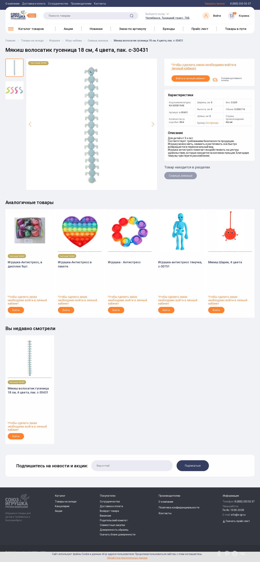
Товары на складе (66, 501)
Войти (16, 310)
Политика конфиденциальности (179, 507)
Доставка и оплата (33, 3)
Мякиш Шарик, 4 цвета (225, 262)
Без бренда (211, 123)
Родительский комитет (114, 520)
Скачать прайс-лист (236, 521)
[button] (30, 124)
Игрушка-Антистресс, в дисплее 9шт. (25, 264)
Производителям (81, 3)
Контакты (100, 3)
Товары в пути (235, 29)
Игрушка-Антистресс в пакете (75, 264)
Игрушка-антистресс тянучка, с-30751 (180, 264)
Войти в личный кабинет (190, 78)
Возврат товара (109, 510)
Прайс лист (200, 29)
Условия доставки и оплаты (227, 79)
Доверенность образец (114, 529)
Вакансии (105, 515)
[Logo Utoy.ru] (23, 15)
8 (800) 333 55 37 (245, 501)
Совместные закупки (112, 525)
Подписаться (193, 465)
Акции (68, 29)
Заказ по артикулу (132, 29)
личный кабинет (184, 68)
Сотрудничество (58, 3)
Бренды (169, 29)
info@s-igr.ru (238, 514)
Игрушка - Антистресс (124, 262)
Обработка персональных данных (127, 557)
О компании (12, 3)
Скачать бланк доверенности (117, 534)
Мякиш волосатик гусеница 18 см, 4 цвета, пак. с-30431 (28, 390)
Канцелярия (62, 506)
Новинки (96, 29)
